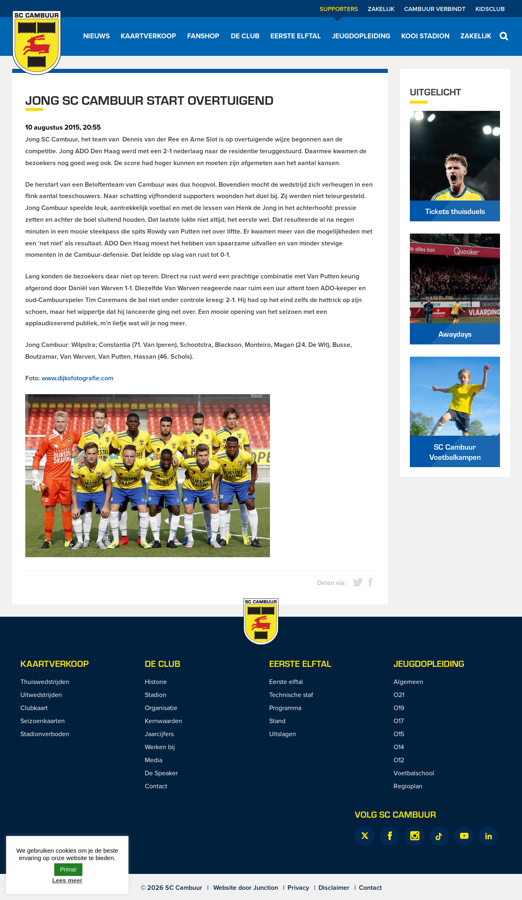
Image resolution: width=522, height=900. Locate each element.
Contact (156, 785)
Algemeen (408, 681)
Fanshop (203, 36)
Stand (277, 720)
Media (153, 759)
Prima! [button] (68, 869)
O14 (399, 746)
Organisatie (161, 707)
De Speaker (161, 772)
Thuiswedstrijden (44, 681)
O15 (399, 733)
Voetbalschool (414, 772)
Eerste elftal (295, 36)
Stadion (155, 694)
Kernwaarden (163, 720)
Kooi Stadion (425, 36)
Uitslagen (282, 733)
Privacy (298, 887)
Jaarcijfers (159, 733)
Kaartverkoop (148, 36)
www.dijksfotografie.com (77, 378)
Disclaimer (334, 887)
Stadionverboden (44, 733)
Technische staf (291, 694)
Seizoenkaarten (42, 720)
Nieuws (96, 36)
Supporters (339, 8)
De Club (245, 36)
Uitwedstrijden (41, 694)
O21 (399, 694)
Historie (156, 681)
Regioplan (408, 785)
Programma (285, 707)
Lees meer (67, 880)
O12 (399, 759)
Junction (265, 887)
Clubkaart (34, 707)
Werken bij (160, 746)
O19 (399, 707)
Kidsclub (490, 8)
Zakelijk (381, 8)
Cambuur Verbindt (435, 8)
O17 (399, 720)
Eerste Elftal (300, 663)
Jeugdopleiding (361, 36)
